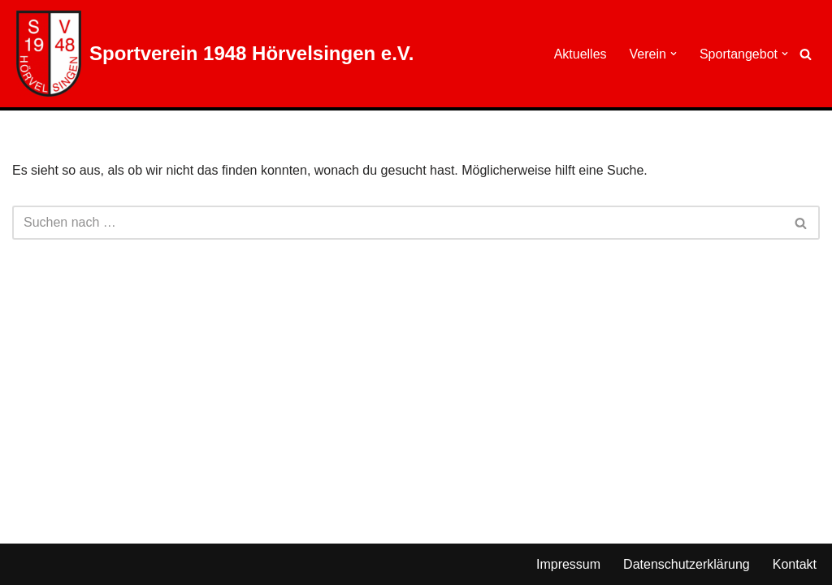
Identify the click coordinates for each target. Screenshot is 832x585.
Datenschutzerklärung (686, 564)
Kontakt (795, 564)
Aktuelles (580, 54)
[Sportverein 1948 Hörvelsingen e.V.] (215, 54)
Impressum (568, 564)
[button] (673, 53)
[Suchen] (806, 54)
